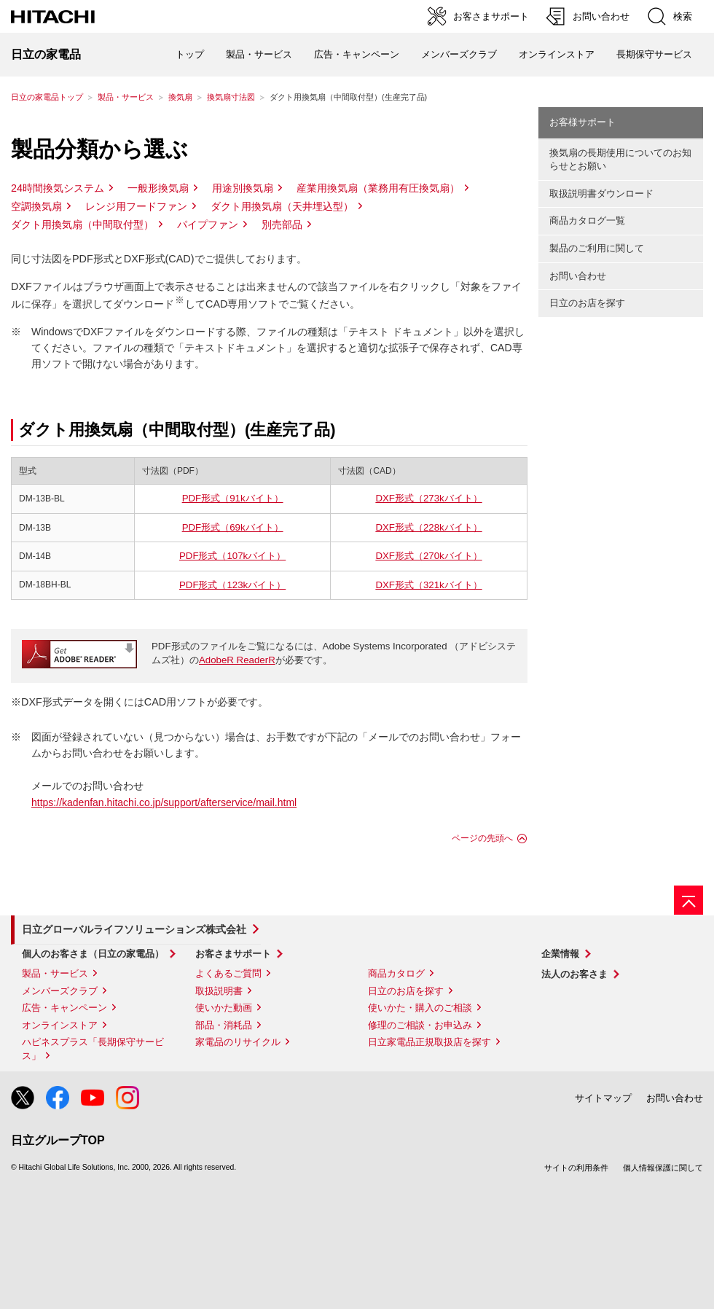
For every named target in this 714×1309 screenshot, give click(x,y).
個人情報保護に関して (663, 1167)
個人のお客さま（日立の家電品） (93, 953)
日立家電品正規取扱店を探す (429, 1041)
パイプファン (207, 224)
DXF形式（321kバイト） (428, 584)
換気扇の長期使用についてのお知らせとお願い (620, 159)
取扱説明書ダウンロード (601, 193)
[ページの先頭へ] (688, 900)
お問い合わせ (577, 275)
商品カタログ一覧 (587, 220)
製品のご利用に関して (596, 248)
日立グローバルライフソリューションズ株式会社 (134, 929)
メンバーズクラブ (459, 54)
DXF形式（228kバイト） (428, 527)
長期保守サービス (654, 54)
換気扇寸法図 (231, 97)
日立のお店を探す (587, 302)
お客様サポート (582, 122)
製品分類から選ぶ (99, 149)
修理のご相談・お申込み (420, 1025)
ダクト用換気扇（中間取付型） (82, 224)
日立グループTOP (58, 1140)
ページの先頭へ (482, 838)
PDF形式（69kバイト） (232, 527)
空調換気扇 (36, 206)
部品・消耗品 (223, 1025)
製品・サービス (126, 97)
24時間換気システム (57, 188)
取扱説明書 (219, 990)
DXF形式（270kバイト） (428, 555)
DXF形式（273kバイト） (428, 498)
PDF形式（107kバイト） (232, 555)
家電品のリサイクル (237, 1041)
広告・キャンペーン (64, 1007)
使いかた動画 (223, 1007)
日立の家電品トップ (47, 97)
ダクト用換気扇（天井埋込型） (282, 206)
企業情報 (560, 953)
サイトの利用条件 (576, 1167)
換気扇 (180, 97)
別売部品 (282, 224)
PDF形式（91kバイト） (232, 498)
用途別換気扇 (242, 188)
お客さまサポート (233, 953)
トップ (190, 54)
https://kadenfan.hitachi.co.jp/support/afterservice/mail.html (164, 802)
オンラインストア (557, 54)
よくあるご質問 (228, 973)
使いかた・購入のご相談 (420, 1007)
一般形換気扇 (158, 188)
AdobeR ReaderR (237, 659)
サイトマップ (603, 1098)
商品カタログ (396, 973)
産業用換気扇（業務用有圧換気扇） (378, 188)
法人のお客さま (574, 974)
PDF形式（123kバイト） (232, 584)
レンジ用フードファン (136, 206)
